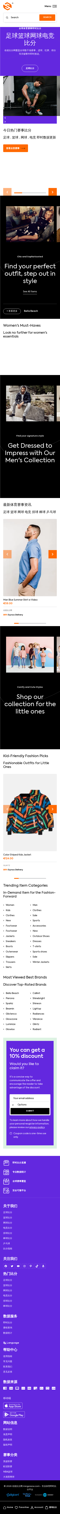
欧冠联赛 (7, 1466)
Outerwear (12, 952)
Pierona (10, 998)
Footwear (11, 926)
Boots (9, 946)
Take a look (30, 722)
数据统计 (7, 1333)
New (8, 921)
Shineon (37, 1003)
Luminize (11, 1024)
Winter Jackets (41, 962)
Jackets (10, 936)
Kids (8, 910)
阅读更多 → (11, 182)
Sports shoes (40, 952)
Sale (35, 915)
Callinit (36, 993)
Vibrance (38, 1019)
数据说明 (7, 1429)
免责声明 (7, 1434)
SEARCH (47, 17)
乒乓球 (6, 1243)
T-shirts (37, 946)
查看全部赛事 (15, 148)
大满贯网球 (8, 1477)
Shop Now (30, 471)
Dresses (37, 941)
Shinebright (39, 998)
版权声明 (7, 1445)
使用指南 (7, 1356)
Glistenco (11, 1014)
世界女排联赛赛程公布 (18, 352)
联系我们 (7, 1367)
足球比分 (30, 68)
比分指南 (7, 1249)
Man (35, 905)
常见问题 (7, 1361)
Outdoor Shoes (41, 936)
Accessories (39, 926)
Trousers (10, 962)
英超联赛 (7, 1461)
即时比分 (7, 1323)
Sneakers (11, 941)
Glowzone (11, 1019)
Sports (36, 921)
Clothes (37, 910)
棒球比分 (7, 1238)
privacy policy (37, 1127)
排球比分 (7, 1233)
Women (10, 905)
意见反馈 (7, 1372)
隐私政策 (7, 1440)
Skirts (9, 967)
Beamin (10, 1009)
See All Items (30, 292)
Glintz (36, 1024)
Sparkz (9, 1003)
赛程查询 (7, 1328)
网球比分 (7, 1223)
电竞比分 (7, 1228)
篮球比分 (7, 1218)
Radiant (37, 1029)
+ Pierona (12, 742)
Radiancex (38, 1014)
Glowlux (10, 1029)
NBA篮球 (7, 1472)
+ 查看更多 (12, 311)
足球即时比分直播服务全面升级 (24, 165)
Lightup (37, 1009)
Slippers (10, 957)
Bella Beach (12, 993)
